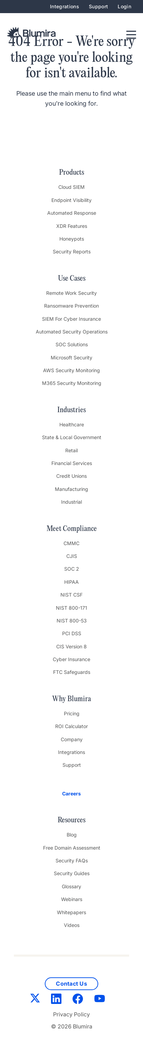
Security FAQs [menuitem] (72, 860)
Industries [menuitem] (71, 410)
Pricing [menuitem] (71, 713)
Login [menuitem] (124, 6)
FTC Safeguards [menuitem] (71, 672)
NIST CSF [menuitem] (71, 595)
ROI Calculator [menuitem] (71, 726)
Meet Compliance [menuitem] (72, 529)
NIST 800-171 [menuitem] (71, 608)
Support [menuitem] (98, 6)
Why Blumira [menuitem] (71, 699)
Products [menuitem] (71, 172)
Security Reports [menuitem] (72, 251)
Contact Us (71, 983)
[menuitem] (72, 793)
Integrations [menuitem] (64, 6)
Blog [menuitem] (72, 835)
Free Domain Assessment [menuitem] (71, 848)
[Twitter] (35, 999)
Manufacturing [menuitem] (71, 489)
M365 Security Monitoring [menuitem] (71, 383)
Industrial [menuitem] (71, 502)
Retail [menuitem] (71, 450)
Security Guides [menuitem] (72, 873)
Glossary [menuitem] (71, 886)
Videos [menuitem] (71, 925)
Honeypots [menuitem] (71, 239)
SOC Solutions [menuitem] (72, 344)
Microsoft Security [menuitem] (71, 357)
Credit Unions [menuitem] (71, 476)
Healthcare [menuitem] (71, 424)
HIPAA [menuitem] (71, 582)
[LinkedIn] (56, 1000)
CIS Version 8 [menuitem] (71, 646)
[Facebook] (78, 1000)
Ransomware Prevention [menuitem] (71, 306)
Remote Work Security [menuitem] (71, 293)
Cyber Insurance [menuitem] (71, 659)
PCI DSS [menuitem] (71, 633)
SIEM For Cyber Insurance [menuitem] (71, 319)
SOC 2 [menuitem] (71, 569)
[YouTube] (99, 1000)
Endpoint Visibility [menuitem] (71, 200)
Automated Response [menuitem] (71, 213)
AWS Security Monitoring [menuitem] (71, 370)
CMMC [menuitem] (71, 543)
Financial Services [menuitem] (71, 463)
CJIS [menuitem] (71, 556)
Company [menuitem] (72, 739)
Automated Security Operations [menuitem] (72, 332)
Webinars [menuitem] (71, 899)
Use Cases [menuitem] (71, 278)
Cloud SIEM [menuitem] (71, 187)
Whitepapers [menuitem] (71, 912)
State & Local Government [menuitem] (71, 437)
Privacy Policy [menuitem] (71, 1014)
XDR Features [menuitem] (71, 226)
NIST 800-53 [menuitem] (72, 620)
